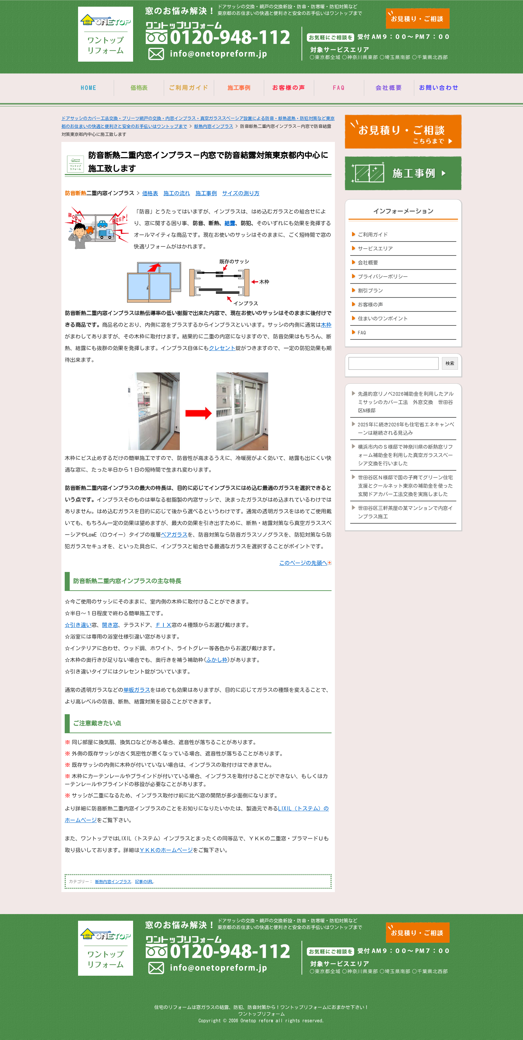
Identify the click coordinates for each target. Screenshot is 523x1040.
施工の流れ (176, 193)
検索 (450, 363)
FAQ (339, 88)
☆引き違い (78, 625)
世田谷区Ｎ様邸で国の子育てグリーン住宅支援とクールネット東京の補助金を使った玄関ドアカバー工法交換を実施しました (405, 486)
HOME (89, 88)
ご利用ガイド (189, 88)
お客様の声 (289, 88)
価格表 (150, 193)
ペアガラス (174, 534)
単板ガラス (136, 690)
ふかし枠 (216, 660)
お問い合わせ (439, 88)
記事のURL (144, 881)
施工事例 (206, 193)
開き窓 (110, 625)
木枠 (326, 324)
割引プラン (370, 290)
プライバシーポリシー (383, 276)
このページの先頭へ (305, 563)
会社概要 (389, 88)
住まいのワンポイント (383, 318)
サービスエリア (375, 248)
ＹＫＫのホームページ (166, 850)
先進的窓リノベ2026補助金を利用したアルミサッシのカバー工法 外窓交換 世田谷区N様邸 (406, 402)
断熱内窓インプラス (113, 881)
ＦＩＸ (163, 625)
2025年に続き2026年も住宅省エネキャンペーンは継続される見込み (406, 428)
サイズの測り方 (240, 193)
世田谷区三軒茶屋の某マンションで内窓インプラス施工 (405, 512)
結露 (229, 223)
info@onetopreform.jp (208, 55)
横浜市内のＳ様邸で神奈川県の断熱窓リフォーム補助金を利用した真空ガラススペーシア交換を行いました (405, 455)
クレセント (222, 348)
